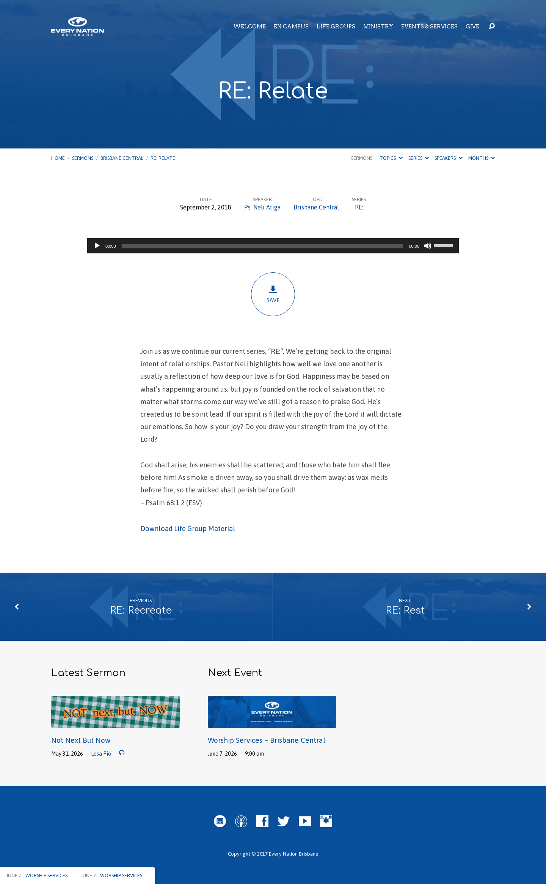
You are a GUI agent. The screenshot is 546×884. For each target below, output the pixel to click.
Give (472, 26)
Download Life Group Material (187, 529)
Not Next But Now (80, 740)
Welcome (249, 26)
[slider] (262, 246)
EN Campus (291, 26)
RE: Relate (163, 158)
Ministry (378, 26)
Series (418, 158)
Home (58, 158)
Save (273, 294)
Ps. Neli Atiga (262, 207)
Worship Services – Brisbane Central (266, 740)
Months (481, 158)
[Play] (97, 246)
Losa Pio (101, 754)
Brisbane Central (121, 158)
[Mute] (427, 246)
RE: (359, 207)
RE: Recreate (141, 610)
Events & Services (429, 26)
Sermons (82, 158)
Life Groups (336, 26)
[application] (273, 245)
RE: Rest (405, 610)
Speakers (448, 158)
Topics (391, 158)
